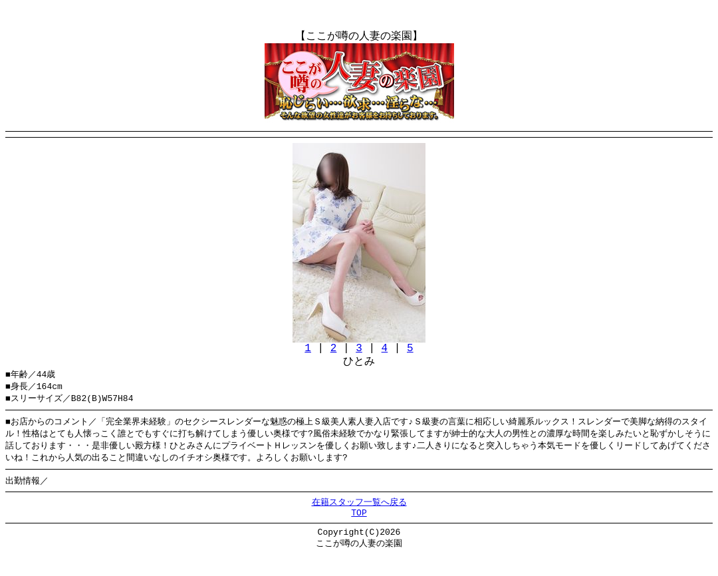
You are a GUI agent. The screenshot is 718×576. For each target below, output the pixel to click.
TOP (358, 531)
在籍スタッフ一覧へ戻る (359, 518)
